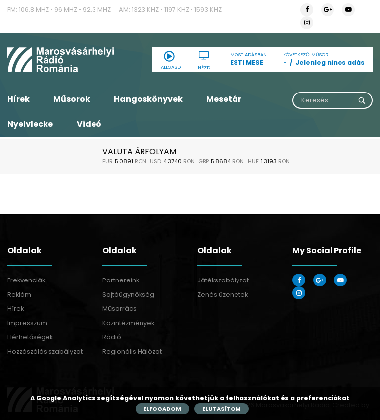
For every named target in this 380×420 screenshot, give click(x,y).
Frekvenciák (26, 280)
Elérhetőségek (30, 337)
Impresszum (27, 323)
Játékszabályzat (223, 280)
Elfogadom (162, 409)
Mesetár (223, 99)
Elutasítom (221, 409)
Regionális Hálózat (132, 351)
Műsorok (71, 99)
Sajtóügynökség (128, 294)
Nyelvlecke (30, 124)
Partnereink (120, 280)
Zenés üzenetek (222, 294)
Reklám (19, 294)
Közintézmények (128, 323)
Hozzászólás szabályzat (45, 351)
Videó (89, 124)
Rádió (111, 337)
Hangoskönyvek (148, 99)
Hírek (18, 99)
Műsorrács (119, 308)
